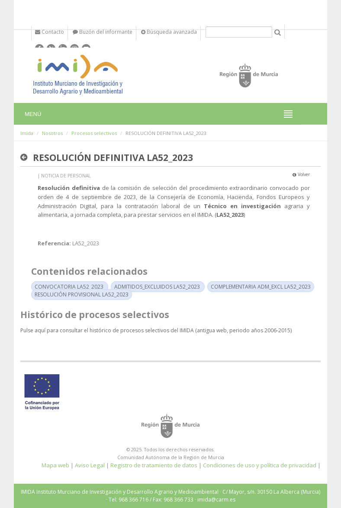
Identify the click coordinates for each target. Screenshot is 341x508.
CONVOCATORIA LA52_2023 (69, 286)
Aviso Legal (90, 465)
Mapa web (55, 465)
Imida (26, 133)
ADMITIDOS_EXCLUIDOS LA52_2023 (157, 286)
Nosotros (52, 133)
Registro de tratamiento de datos (153, 465)
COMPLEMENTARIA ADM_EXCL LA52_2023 (261, 286)
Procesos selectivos (94, 133)
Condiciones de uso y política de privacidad (259, 465)
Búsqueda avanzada (169, 31)
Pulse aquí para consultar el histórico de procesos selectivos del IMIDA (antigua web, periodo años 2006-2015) (156, 330)
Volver (301, 174)
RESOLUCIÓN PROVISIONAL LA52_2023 (82, 294)
